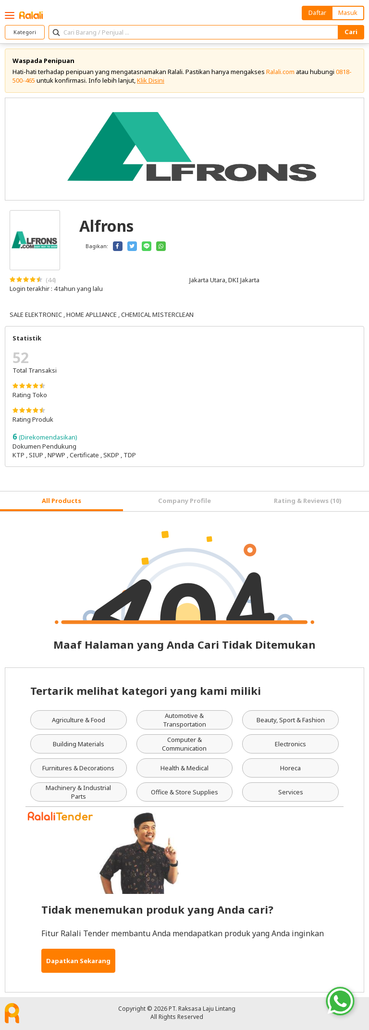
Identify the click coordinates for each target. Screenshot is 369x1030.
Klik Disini (150, 80)
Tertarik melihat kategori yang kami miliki (145, 690)
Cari (350, 31)
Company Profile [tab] (184, 500)
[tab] (61, 501)
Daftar (317, 12)
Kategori (24, 32)
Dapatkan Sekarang (78, 960)
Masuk (347, 12)
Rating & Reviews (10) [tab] (308, 500)
